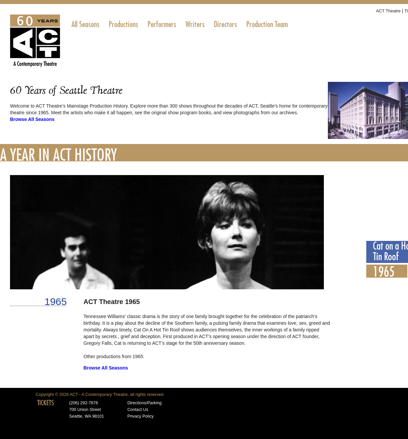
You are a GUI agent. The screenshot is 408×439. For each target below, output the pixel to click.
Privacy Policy (140, 416)
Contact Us (137, 409)
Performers (162, 24)
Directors (225, 24)
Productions (123, 24)
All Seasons (85, 24)
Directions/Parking (144, 403)
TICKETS (45, 403)
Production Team (267, 24)
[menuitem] (85, 24)
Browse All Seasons (32, 119)
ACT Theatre (388, 10)
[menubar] (179, 24)
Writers (195, 24)
